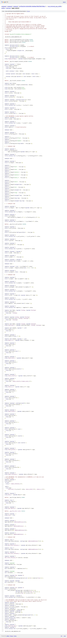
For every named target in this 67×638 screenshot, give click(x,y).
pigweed (3, 6)
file (28, 11)
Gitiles (8, 636)
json (65, 636)
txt (61, 636)
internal (8, 8)
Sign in (64, 2)
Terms (15, 636)
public (3, 8)
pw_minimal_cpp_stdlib (54, 6)
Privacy (11, 636)
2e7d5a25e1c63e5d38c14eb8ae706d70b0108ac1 (32, 6)
